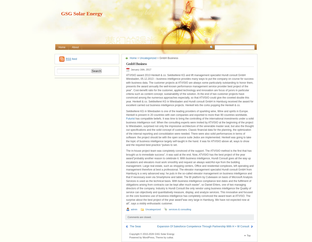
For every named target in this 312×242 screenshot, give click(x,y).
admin (134, 209)
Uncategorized (148, 58)
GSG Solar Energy (82, 13)
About (75, 47)
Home (61, 47)
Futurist (130, 118)
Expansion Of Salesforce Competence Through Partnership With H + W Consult (203, 226)
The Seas (135, 226)
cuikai (170, 237)
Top (249, 235)
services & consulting (180, 209)
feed (71, 59)
